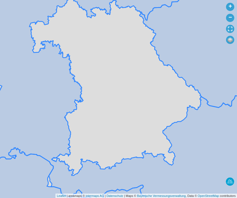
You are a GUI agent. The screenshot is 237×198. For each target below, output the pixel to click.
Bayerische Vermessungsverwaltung (161, 195)
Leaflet (61, 195)
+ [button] (230, 7)
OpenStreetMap (208, 195)
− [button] (230, 18)
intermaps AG (95, 195)
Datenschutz (115, 195)
